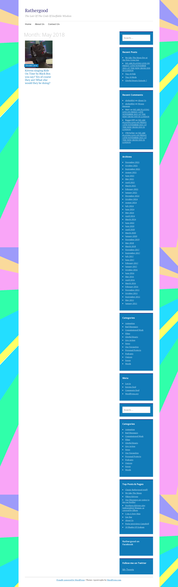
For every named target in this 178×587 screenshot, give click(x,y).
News (127, 343)
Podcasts (129, 353)
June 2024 (129, 209)
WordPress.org (131, 393)
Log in (128, 383)
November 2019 (132, 239)
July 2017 (129, 256)
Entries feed (130, 387)
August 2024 (131, 202)
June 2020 (129, 226)
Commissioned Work (134, 330)
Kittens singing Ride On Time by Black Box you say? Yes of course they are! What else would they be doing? (38, 77)
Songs (128, 360)
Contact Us (54, 24)
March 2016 (130, 283)
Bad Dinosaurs (131, 326)
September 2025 (132, 169)
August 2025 (131, 172)
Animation (130, 323)
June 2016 (129, 273)
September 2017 (132, 253)
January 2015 (131, 303)
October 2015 (131, 293)
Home (28, 24)
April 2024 (130, 216)
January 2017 (131, 266)
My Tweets (128, 569)
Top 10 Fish (130, 73)
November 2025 (132, 162)
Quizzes (128, 357)
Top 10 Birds (131, 77)
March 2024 (130, 219)
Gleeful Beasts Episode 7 (136, 80)
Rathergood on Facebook (130, 543)
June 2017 (129, 259)
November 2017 (132, 249)
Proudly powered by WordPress (70, 580)
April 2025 (130, 182)
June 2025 (129, 175)
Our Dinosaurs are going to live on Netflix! (135, 501)
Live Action (130, 340)
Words (128, 363)
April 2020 (130, 229)
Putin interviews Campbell (137, 523)
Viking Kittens (131, 496)
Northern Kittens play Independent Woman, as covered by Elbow (133, 508)
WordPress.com (114, 580)
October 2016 (131, 269)
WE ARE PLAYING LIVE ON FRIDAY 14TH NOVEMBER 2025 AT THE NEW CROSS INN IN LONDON (136, 67)
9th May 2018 (31, 66)
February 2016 (131, 286)
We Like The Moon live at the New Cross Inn (135, 58)
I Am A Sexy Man (132, 513)
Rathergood (36, 10)
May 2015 (129, 300)
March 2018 (130, 246)
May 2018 (129, 243)
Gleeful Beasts (131, 336)
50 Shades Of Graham (134, 527)
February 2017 (131, 263)
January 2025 (131, 192)
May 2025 (129, 179)
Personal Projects (133, 350)
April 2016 (130, 280)
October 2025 (131, 165)
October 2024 (131, 199)
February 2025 (131, 189)
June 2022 (129, 222)
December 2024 (132, 196)
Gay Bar (128, 517)
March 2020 (130, 232)
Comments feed (132, 390)
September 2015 (132, 296)
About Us (39, 24)
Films (127, 333)
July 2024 (129, 206)
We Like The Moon (133, 493)
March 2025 (130, 185)
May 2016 (129, 276)
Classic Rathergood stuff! (136, 489)
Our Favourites (132, 346)
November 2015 (132, 290)
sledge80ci (130, 100)
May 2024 (129, 212)
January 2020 (131, 236)
